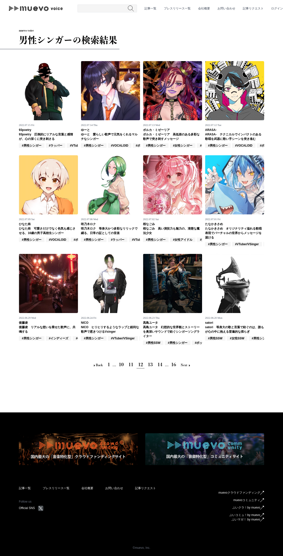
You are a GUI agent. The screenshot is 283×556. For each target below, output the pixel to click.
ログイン (277, 8)
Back (98, 365)
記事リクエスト (253, 8)
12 (140, 364)
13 (150, 364)
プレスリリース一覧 (177, 8)
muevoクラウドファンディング (241, 493)
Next (185, 365)
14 (159, 364)
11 (130, 364)
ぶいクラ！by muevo (248, 508)
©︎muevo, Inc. (141, 548)
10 (121, 364)
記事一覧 (150, 8)
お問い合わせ (226, 8)
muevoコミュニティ (248, 500)
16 (173, 364)
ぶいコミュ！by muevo (246, 515)
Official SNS (31, 508)
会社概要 (204, 8)
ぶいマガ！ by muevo (248, 520)
